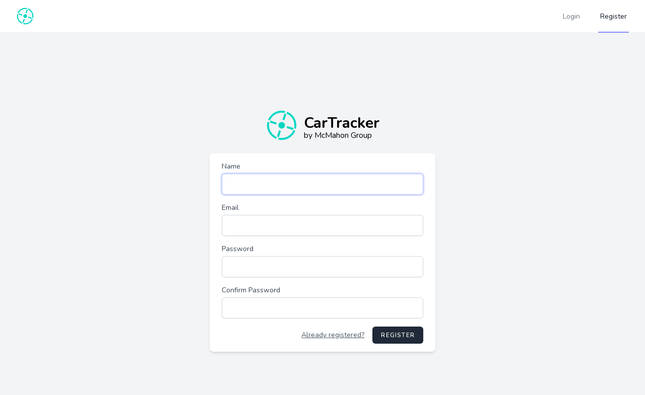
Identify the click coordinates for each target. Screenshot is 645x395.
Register (398, 335)
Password (237, 249)
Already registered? (332, 335)
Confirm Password (251, 290)
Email (230, 207)
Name (231, 166)
